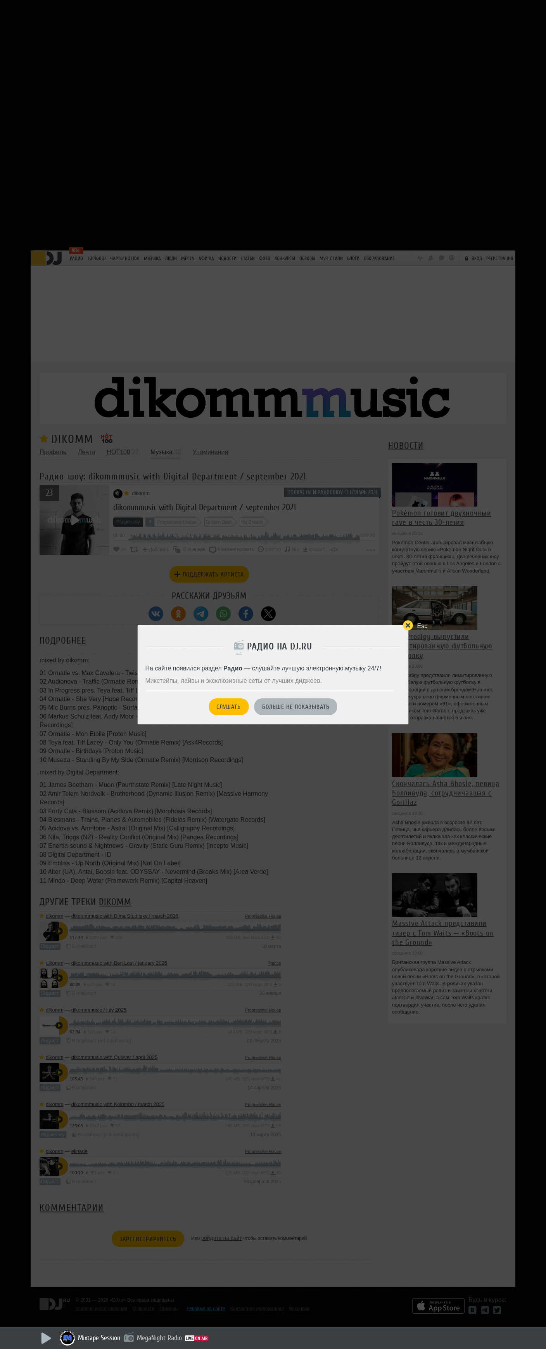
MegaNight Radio (159, 1338)
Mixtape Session (99, 1338)
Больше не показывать (296, 706)
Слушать (228, 706)
